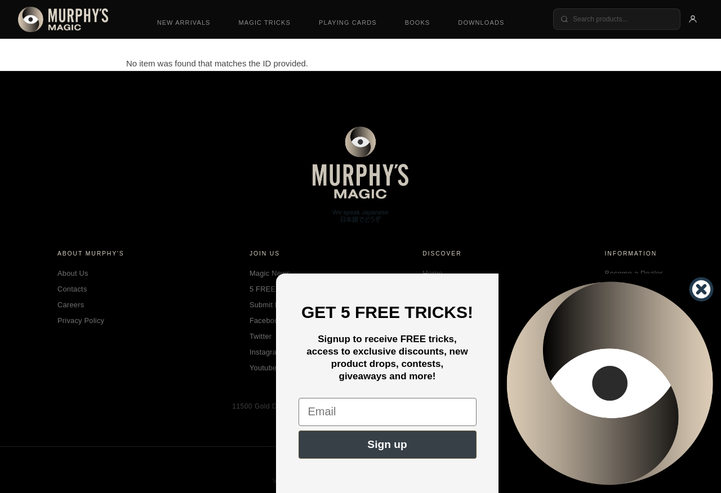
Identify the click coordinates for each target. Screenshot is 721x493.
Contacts (72, 289)
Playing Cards (348, 22)
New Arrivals (184, 22)
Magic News (270, 273)
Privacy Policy (80, 320)
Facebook (266, 320)
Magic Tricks (265, 22)
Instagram (266, 352)
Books (417, 22)
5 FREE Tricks (273, 289)
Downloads (481, 22)
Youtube (263, 368)
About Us (72, 273)
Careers (70, 305)
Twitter (261, 336)
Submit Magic (272, 305)
